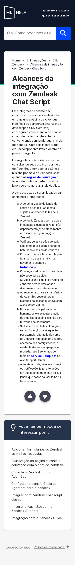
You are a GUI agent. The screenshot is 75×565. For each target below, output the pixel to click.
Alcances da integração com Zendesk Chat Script (37, 66)
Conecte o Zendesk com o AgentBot (31, 474)
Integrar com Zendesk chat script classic (36, 497)
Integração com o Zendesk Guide (36, 518)
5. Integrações (37, 60)
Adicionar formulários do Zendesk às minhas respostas (37, 451)
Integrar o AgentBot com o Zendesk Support (31, 509)
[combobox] (31, 33)
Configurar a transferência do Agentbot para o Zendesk (34, 486)
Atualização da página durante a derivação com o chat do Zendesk (37, 463)
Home (16, 60)
